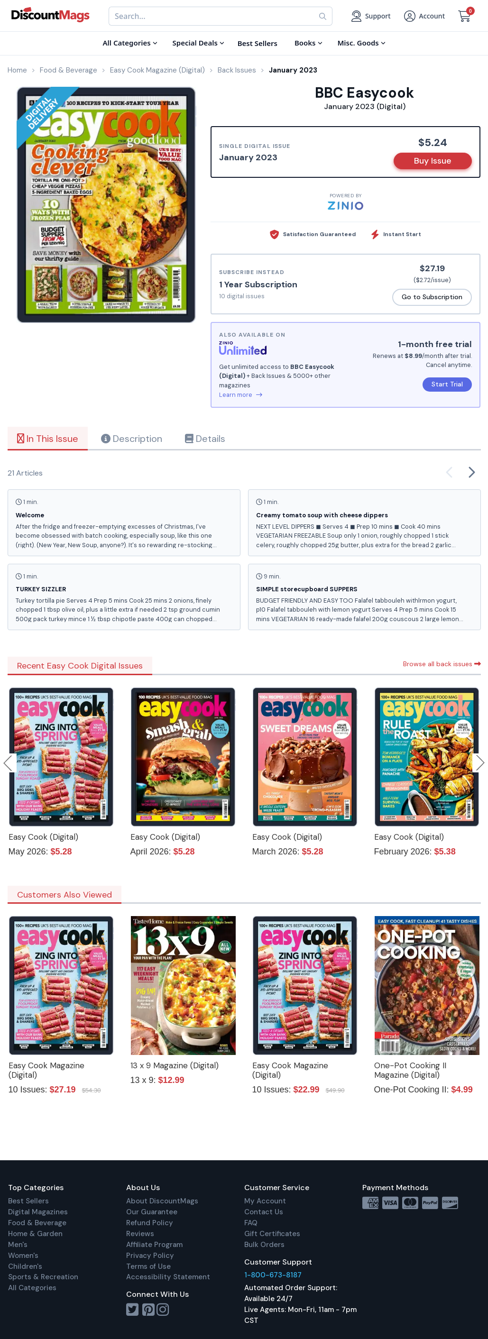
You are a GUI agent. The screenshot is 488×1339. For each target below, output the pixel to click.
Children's (25, 1266)
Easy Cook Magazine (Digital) (46, 1070)
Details (205, 438)
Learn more (240, 395)
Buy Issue (432, 160)
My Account (265, 1201)
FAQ (251, 1223)
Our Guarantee (151, 1212)
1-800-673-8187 (273, 1275)
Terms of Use (148, 1266)
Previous (8, 762)
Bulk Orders (264, 1244)
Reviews (140, 1233)
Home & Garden (35, 1233)
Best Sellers (28, 1201)
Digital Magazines (38, 1212)
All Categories (32, 1288)
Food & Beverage (37, 1223)
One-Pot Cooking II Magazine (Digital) (410, 1070)
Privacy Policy (150, 1255)
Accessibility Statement (168, 1277)
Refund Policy (149, 1223)
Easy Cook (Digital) (43, 837)
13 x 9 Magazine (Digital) (174, 1065)
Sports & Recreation (43, 1277)
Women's (23, 1255)
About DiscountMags (162, 1201)
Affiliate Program (154, 1244)
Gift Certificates (272, 1233)
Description (131, 438)
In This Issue (47, 438)
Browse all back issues (442, 664)
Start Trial (447, 384)
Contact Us (263, 1212)
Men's (18, 1244)
